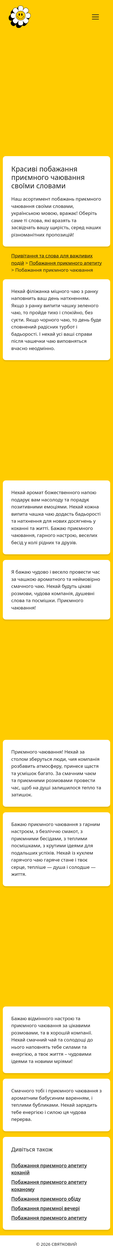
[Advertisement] (56, 92)
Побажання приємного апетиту (49, 1218)
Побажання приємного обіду (46, 1199)
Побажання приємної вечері (45, 1208)
